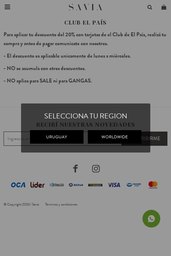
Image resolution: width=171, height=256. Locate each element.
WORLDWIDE (114, 137)
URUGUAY (56, 137)
